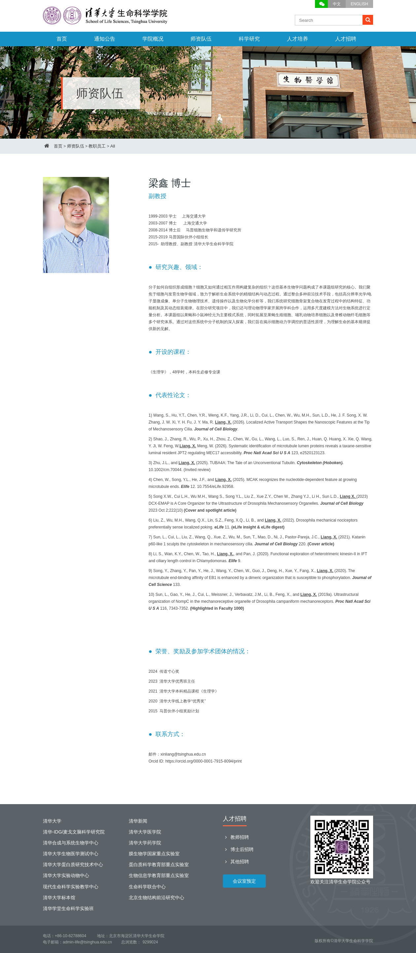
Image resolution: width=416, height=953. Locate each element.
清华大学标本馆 (59, 897)
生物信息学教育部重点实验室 (159, 875)
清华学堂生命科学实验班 (68, 908)
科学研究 (249, 39)
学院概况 (152, 39)
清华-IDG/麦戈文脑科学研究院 (74, 831)
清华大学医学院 (145, 831)
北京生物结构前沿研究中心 (156, 897)
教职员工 (97, 146)
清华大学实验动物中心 (66, 875)
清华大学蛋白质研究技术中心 (73, 864)
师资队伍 (201, 39)
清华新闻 (138, 821)
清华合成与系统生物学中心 (70, 842)
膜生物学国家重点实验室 (154, 853)
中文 (337, 4)
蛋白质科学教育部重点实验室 (159, 864)
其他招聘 (236, 861)
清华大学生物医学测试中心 (70, 853)
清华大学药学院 (145, 842)
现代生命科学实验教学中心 (70, 886)
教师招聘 (236, 837)
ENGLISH (359, 4)
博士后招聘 (238, 849)
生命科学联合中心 (147, 886)
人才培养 (297, 39)
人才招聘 (345, 39)
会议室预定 (244, 881)
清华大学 (52, 821)
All (112, 146)
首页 (61, 39)
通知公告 (104, 39)
